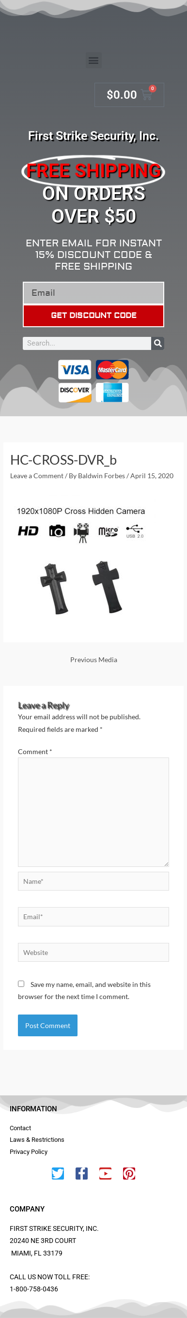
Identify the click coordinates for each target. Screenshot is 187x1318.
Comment (35, 751)
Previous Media (93, 659)
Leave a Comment (36, 475)
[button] (94, 60)
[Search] (157, 343)
